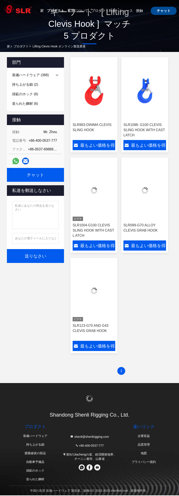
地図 (144, 454)
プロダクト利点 (103, 11)
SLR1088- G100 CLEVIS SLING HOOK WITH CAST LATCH (144, 130)
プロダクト (55, 11)
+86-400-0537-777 (89, 446)
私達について (77, 11)
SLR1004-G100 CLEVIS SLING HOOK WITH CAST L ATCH (93, 231)
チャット (164, 11)
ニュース (126, 11)
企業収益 (144, 436)
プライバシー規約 (144, 462)
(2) (25, 84)
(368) (30, 75)
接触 (139, 11)
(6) (25, 94)
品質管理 (144, 445)
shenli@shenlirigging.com (89, 437)
